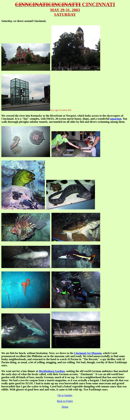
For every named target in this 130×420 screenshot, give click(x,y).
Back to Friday (65, 401)
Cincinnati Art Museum (88, 353)
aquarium (116, 118)
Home (65, 406)
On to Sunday (65, 395)
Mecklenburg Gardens (52, 371)
